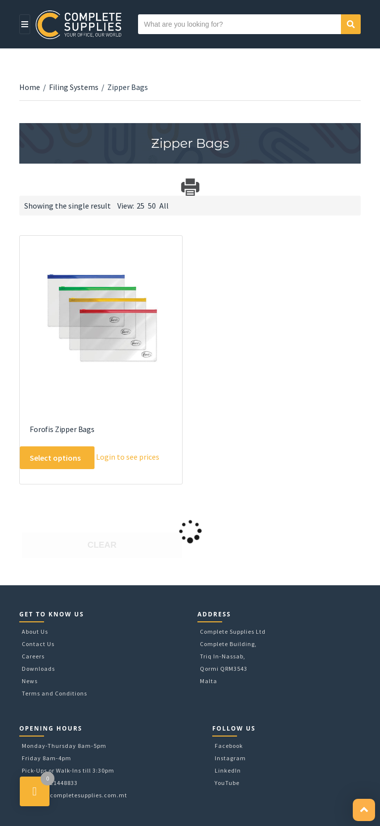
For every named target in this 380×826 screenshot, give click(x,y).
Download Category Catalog (28, 187)
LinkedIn (228, 770)
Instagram (230, 758)
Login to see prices (127, 457)
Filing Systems (73, 87)
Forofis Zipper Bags (62, 429)
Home (29, 87)
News (30, 681)
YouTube (227, 782)
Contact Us (38, 644)
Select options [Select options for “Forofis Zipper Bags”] (55, 458)
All (164, 206)
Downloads (38, 668)
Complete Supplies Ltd (233, 631)
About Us (35, 631)
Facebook (229, 745)
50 (152, 206)
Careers (33, 656)
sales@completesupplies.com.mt (78, 795)
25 (140, 206)
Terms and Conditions (54, 693)
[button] (364, 810)
